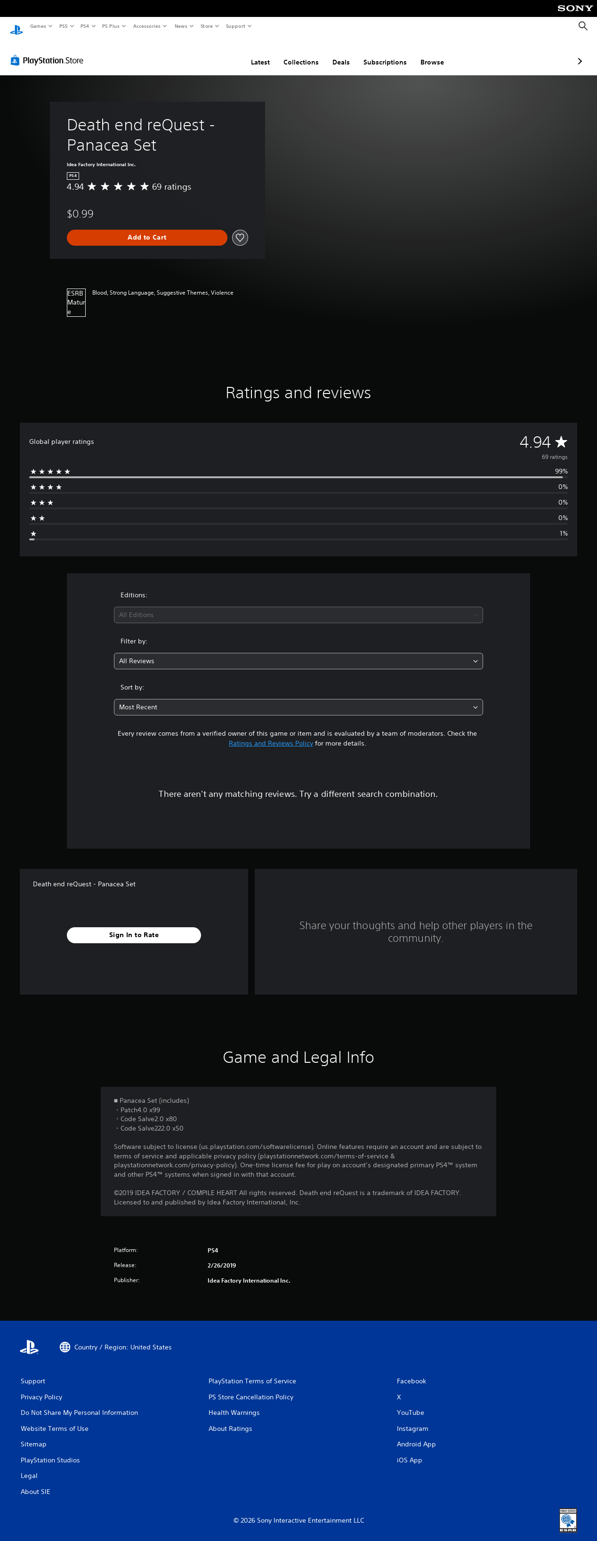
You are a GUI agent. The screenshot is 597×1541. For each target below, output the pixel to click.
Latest (210, 53)
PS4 (84, 26)
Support (235, 26)
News (181, 26)
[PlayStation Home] (16, 26)
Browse (382, 53)
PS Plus (111, 26)
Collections (251, 53)
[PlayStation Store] (49, 51)
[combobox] (299, 606)
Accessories (146, 26)
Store (206, 26)
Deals (291, 53)
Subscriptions (335, 53)
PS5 (63, 26)
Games (38, 26)
